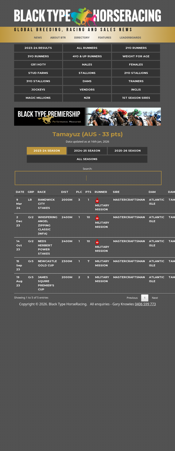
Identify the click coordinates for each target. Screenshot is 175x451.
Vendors (87, 89)
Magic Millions (38, 97)
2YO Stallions (136, 73)
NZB (87, 97)
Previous (132, 298)
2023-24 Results (38, 47)
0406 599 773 (145, 304)
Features (104, 37)
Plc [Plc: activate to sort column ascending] (79, 191)
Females (136, 64)
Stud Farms (38, 73)
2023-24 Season (47, 150)
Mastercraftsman (129, 199)
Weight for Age (136, 56)
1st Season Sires (136, 97)
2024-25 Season (87, 150)
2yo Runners (136, 47)
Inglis (136, 89)
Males (87, 64)
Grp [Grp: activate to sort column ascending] (31, 191)
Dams (87, 81)
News (38, 37)
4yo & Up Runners (87, 56)
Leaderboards (130, 37)
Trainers (136, 81)
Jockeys (38, 89)
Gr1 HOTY (38, 64)
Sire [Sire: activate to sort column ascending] (116, 191)
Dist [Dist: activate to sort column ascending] (64, 191)
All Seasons (87, 159)
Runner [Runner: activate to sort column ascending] (101, 191)
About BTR (58, 37)
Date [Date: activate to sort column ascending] (20, 191)
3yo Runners (38, 56)
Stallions (87, 73)
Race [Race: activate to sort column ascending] (42, 191)
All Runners (87, 47)
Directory (82, 37)
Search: (88, 176)
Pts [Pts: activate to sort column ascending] (88, 191)
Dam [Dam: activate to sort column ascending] (152, 191)
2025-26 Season (127, 150)
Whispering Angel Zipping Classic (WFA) (47, 225)
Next (155, 298)
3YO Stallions (38, 81)
